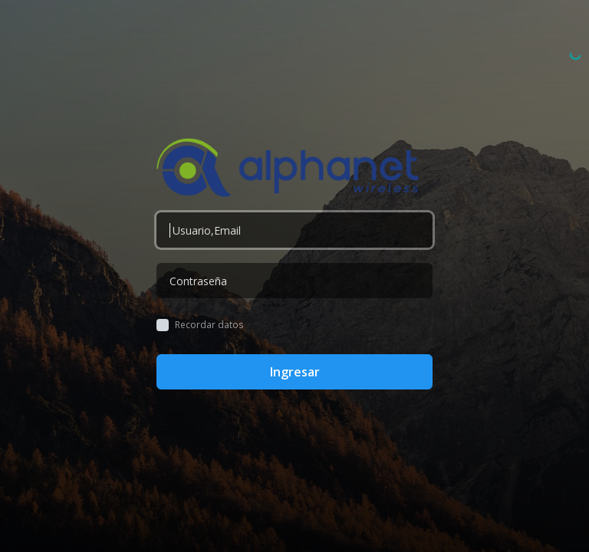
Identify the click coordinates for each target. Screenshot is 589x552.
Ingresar (295, 371)
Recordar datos (209, 325)
